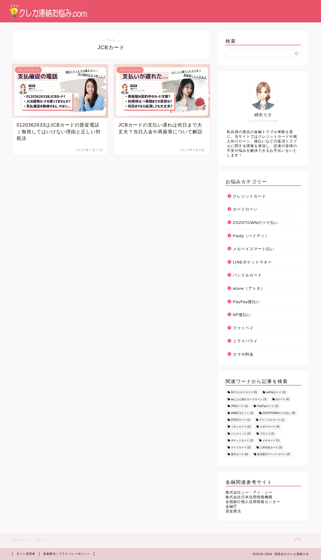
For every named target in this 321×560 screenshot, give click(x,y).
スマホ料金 (243, 354)
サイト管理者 (25, 553)
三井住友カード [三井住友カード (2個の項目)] (271, 447)
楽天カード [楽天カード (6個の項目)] (239, 454)
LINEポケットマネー (252, 262)
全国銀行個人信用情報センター (253, 502)
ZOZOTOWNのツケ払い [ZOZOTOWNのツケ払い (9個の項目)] (278, 413)
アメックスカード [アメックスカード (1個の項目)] (271, 419)
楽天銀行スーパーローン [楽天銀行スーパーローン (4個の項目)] (273, 454)
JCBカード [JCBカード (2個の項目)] (239, 406)
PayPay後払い (246, 301)
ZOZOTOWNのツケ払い (256, 222)
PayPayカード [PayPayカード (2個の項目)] (267, 406)
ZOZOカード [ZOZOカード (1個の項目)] (240, 419)
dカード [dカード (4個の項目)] (282, 399)
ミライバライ (245, 341)
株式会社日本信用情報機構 (249, 497)
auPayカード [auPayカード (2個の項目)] (276, 392)
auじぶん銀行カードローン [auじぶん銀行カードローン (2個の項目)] (249, 399)
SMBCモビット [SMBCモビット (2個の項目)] (242, 413)
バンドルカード (247, 275)
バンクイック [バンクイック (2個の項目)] (241, 433)
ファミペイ (243, 328)
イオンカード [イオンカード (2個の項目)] (241, 426)
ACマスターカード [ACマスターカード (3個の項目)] (244, 392)
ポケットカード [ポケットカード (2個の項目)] (242, 440)
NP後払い (242, 314)
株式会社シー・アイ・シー (249, 492)
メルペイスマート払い (253, 249)
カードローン (245, 209)
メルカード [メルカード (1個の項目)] (271, 440)
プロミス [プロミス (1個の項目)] (267, 433)
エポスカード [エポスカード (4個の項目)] (270, 426)
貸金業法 (233, 511)
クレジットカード (249, 196)
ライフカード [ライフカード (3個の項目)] (241, 447)
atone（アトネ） (249, 288)
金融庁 (231, 506)
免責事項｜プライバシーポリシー (66, 553)
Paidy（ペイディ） (251, 236)
